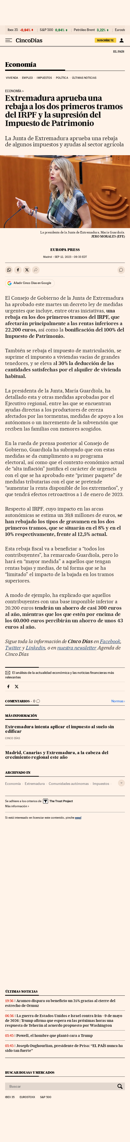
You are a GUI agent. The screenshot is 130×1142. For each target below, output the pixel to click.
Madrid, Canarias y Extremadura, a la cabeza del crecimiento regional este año (56, 755)
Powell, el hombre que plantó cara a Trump (54, 1035)
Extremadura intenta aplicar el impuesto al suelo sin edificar (59, 729)
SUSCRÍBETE (105, 40)
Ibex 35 (13, 30)
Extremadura (35, 784)
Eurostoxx (27, 1097)
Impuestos (44, 78)
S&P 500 (46, 30)
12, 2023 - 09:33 (71, 257)
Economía (20, 64)
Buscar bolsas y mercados (29, 1072)
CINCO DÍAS (12, 738)
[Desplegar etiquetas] (121, 783)
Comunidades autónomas (69, 784)
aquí (78, 817)
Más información (17, 806)
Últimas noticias (84, 78)
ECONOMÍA (13, 91)
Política (62, 78)
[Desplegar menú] (8, 40)
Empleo (27, 78)
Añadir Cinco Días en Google (32, 283)
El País (118, 51)
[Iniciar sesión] (121, 40)
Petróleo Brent (84, 30)
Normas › (118, 701)
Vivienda (12, 78)
